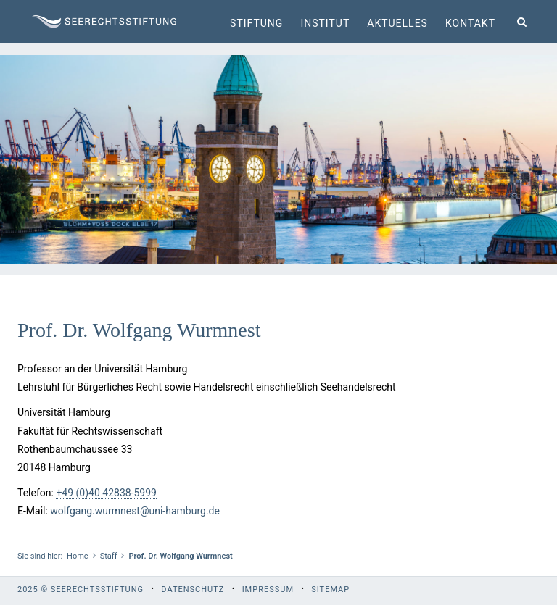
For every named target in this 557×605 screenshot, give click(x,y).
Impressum (268, 589)
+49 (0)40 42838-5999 (106, 492)
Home (77, 556)
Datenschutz (192, 589)
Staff (108, 556)
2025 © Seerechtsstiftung (80, 589)
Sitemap (330, 589)
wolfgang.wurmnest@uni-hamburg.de (135, 511)
